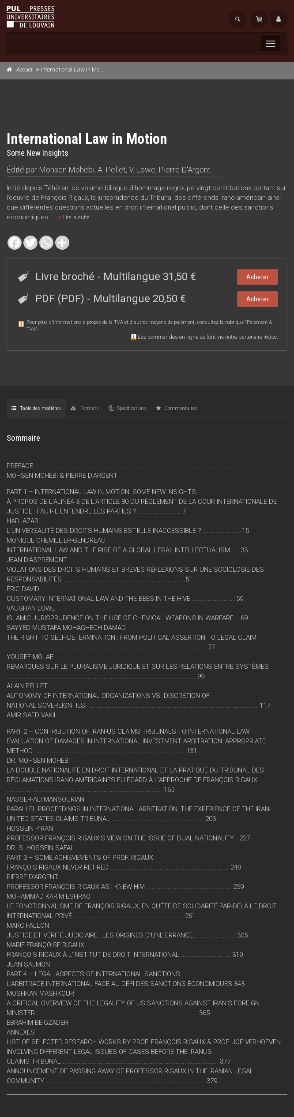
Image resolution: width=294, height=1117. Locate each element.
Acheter (257, 277)
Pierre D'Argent (184, 169)
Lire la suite (73, 217)
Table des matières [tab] (36, 408)
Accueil (25, 69)
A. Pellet (112, 169)
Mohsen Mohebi (66, 169)
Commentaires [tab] (176, 408)
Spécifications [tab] (128, 408)
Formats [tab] (85, 408)
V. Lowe (142, 169)
